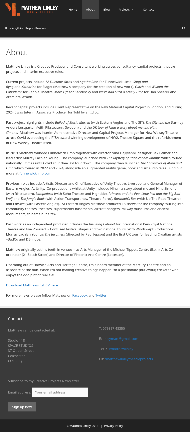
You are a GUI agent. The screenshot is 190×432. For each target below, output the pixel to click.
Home (73, 9)
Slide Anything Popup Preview (25, 28)
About (90, 9)
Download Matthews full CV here (32, 285)
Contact (148, 9)
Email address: (20, 392)
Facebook (80, 295)
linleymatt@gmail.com (120, 338)
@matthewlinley (120, 348)
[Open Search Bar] (183, 28)
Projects (128, 9)
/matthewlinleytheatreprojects (129, 359)
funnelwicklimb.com (35, 173)
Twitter (100, 295)
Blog (106, 9)
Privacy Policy (113, 426)
